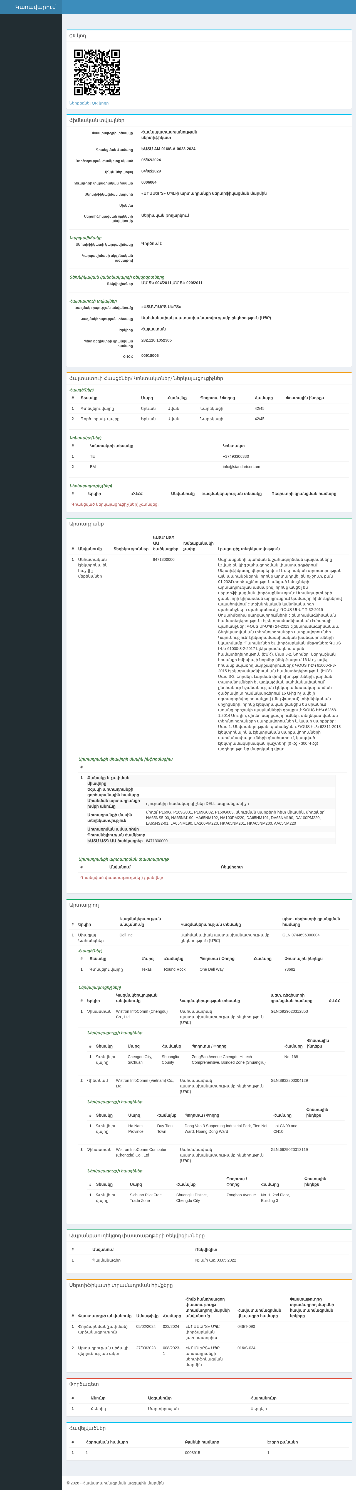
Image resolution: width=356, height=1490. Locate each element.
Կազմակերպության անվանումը (105, 308)
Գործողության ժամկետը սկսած (105, 161)
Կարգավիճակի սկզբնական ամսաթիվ (108, 258)
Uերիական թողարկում (166, 215)
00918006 (151, 355)
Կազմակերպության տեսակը (107, 319)
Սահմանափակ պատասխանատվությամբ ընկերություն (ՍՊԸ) (207, 318)
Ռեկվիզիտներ (121, 284)
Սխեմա (127, 206)
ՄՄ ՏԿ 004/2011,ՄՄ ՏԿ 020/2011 (173, 283)
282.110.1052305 (158, 340)
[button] (32, 7)
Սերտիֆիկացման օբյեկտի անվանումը (109, 219)
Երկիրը (127, 330)
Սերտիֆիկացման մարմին (110, 194)
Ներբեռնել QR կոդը (90, 103)
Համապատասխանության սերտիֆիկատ (164, 135)
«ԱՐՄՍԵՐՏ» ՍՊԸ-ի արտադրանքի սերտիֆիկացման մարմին (205, 193)
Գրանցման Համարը (115, 150)
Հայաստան (155, 329)
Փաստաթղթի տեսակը (113, 133)
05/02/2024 (152, 160)
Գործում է (153, 243)
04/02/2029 (152, 171)
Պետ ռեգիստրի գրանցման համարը (109, 343)
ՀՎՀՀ (129, 357)
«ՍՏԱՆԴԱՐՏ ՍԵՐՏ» (162, 307)
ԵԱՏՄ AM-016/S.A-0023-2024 (170, 149)
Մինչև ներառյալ (119, 172)
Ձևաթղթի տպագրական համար (104, 183)
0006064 (150, 182)
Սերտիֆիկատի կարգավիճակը (105, 245)
